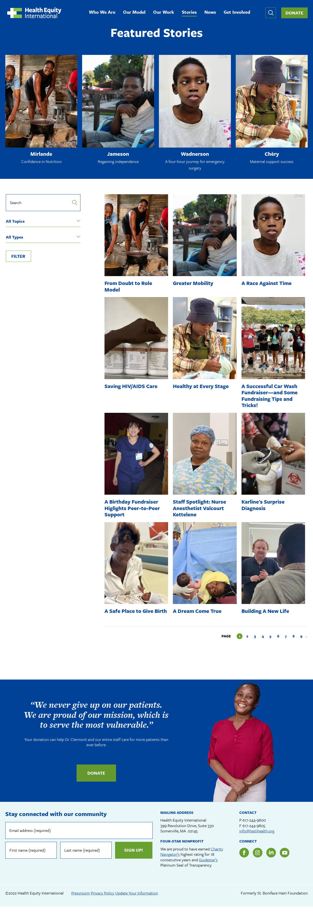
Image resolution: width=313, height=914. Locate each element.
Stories (190, 12)
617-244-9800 (254, 827)
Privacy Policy (102, 900)
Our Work (165, 12)
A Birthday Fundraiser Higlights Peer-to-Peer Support (132, 508)
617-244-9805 (253, 833)
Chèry (271, 154)
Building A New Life (266, 612)
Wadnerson (195, 154)
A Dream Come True (198, 612)
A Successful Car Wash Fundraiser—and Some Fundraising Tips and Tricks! (270, 396)
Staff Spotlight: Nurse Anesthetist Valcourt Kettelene (200, 508)
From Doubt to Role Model (128, 287)
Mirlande (41, 154)
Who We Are (103, 12)
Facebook (244, 859)
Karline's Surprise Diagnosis (263, 505)
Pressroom (80, 900)
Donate (294, 13)
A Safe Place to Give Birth (129, 615)
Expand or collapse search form (270, 13)
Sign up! (133, 857)
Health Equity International (35, 13)
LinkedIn (271, 859)
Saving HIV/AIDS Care (131, 387)
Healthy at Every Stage (201, 387)
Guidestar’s (208, 867)
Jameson (118, 154)
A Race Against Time (267, 284)
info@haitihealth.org (256, 838)
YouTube (284, 859)
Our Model (135, 12)
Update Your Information (136, 900)
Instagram (257, 859)
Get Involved (238, 12)
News (211, 12)
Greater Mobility (193, 284)
